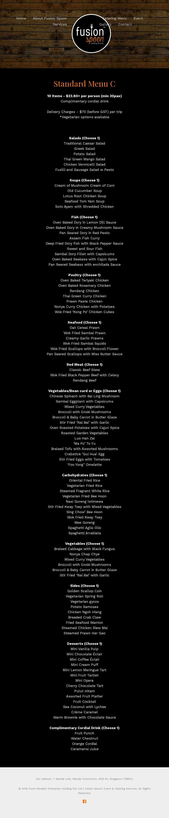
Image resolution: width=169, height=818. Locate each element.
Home (21, 18)
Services (60, 24)
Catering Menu (114, 18)
